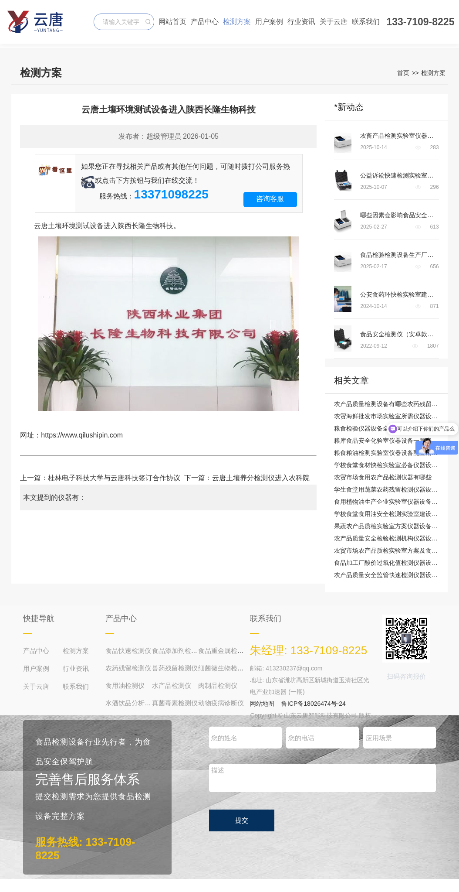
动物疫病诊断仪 (221, 703)
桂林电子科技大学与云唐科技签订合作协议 (114, 478)
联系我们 (366, 21)
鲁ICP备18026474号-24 (313, 703)
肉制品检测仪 (217, 685)
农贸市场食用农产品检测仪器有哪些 (383, 477)
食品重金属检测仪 (224, 650)
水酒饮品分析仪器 (131, 703)
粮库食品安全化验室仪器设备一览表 (383, 440)
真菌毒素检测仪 (175, 703)
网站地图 (262, 703)
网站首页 (172, 21)
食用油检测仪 (125, 685)
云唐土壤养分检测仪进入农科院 (264, 478)
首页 (403, 72)
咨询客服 (270, 198)
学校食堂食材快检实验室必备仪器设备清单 (392, 464)
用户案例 (269, 21)
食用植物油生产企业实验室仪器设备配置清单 (395, 501)
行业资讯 (301, 21)
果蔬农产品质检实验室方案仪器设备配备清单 (395, 526)
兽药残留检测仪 (175, 668)
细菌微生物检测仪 (224, 668)
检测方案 (237, 21)
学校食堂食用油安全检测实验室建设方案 (389, 513)
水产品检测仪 (171, 685)
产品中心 (205, 21)
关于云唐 (334, 21)
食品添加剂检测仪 (178, 650)
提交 (241, 820)
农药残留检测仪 (128, 668)
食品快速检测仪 (128, 650)
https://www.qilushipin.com (82, 435)
